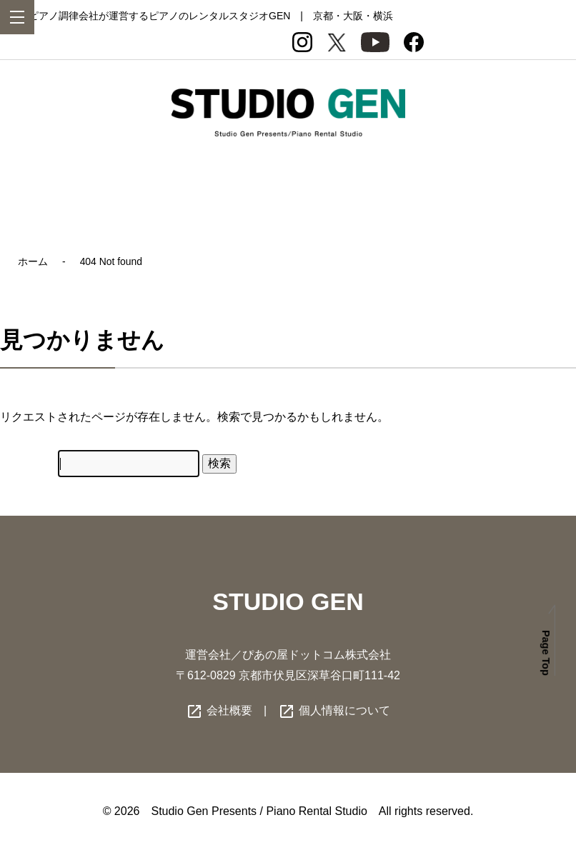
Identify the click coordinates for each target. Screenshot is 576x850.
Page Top (546, 653)
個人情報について (333, 710)
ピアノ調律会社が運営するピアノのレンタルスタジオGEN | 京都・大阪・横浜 (211, 15)
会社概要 (219, 710)
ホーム (33, 261)
